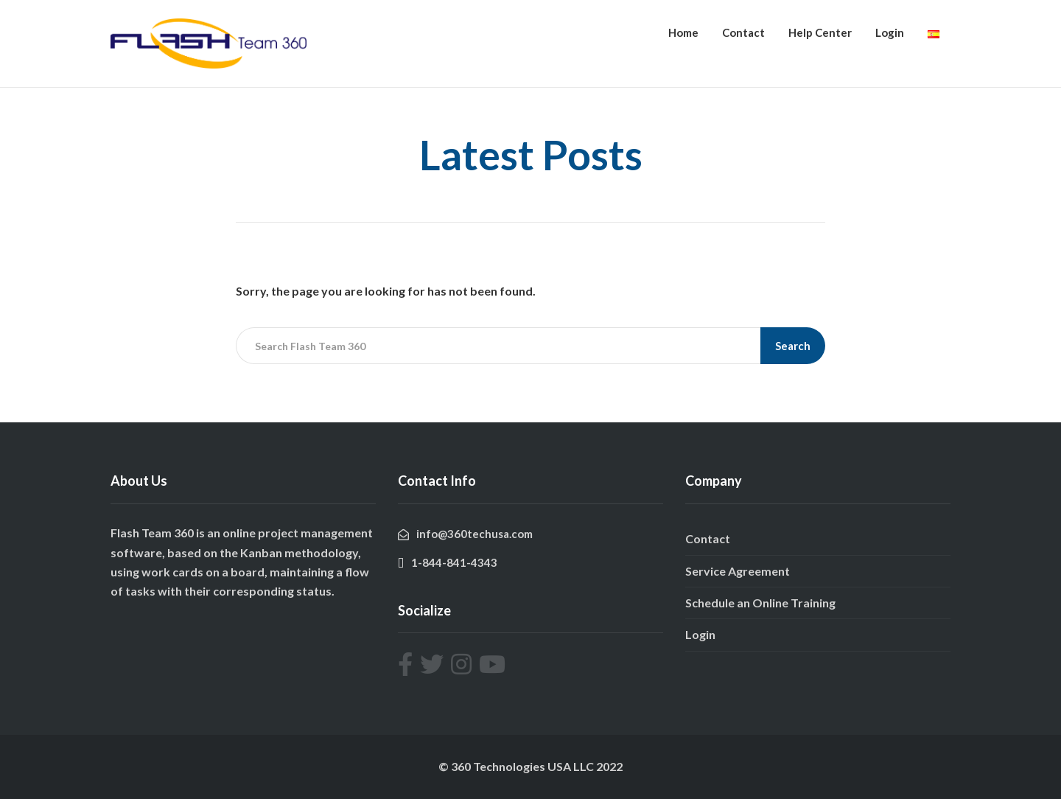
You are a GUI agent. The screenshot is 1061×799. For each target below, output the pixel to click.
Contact (743, 32)
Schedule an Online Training (760, 603)
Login (889, 32)
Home (683, 32)
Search (792, 345)
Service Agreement (737, 571)
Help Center (820, 32)
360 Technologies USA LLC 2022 (537, 766)
